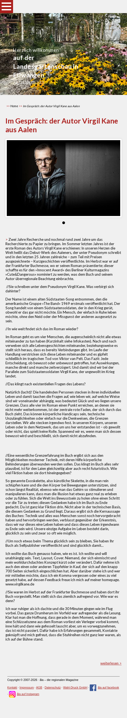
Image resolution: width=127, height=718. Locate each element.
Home (14, 106)
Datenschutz (53, 687)
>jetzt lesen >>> (28, 82)
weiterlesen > (111, 663)
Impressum (27, 687)
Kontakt (12, 687)
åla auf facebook (104, 687)
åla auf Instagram (24, 694)
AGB (39, 687)
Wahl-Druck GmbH (75, 687)
